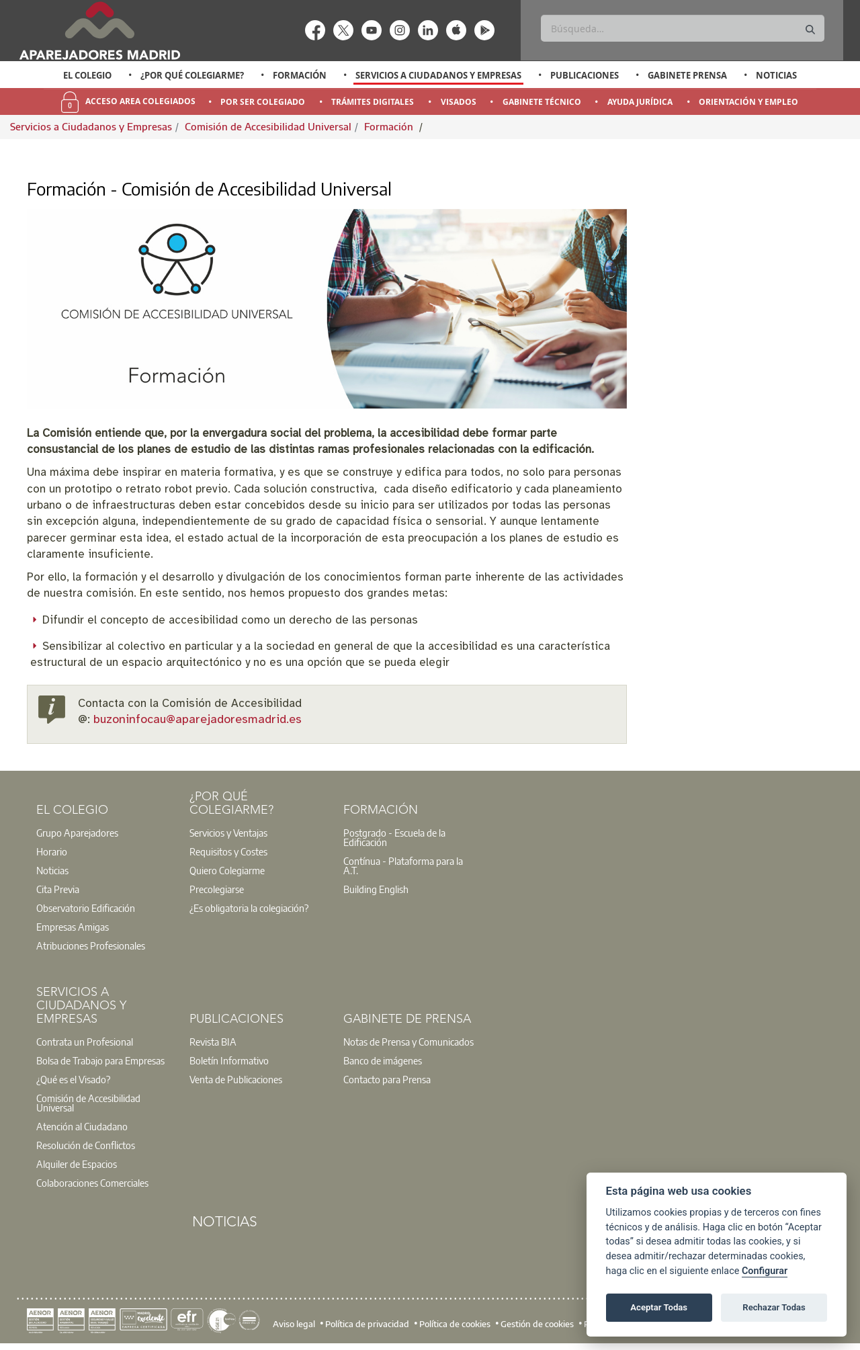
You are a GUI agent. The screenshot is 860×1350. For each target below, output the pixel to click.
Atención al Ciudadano (82, 1126)
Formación (300, 75)
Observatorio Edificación (85, 908)
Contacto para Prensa (387, 1079)
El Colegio (87, 75)
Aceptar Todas (658, 1307)
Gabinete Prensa (687, 75)
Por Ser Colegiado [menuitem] (262, 102)
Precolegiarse (216, 889)
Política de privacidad (367, 1323)
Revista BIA (212, 1042)
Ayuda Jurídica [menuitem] (640, 102)
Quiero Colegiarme (227, 870)
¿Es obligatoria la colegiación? (248, 908)
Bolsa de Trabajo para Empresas (100, 1060)
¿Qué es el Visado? (73, 1079)
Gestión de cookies (537, 1323)
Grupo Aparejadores (77, 833)
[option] (87, 75)
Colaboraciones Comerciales (92, 1183)
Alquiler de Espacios (76, 1164)
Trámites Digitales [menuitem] (372, 102)
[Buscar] (682, 28)
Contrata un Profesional (84, 1042)
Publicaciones (584, 75)
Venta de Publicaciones (235, 1079)
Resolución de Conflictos (85, 1145)
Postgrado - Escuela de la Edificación (394, 837)
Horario (51, 851)
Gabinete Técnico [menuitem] (542, 102)
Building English (375, 889)
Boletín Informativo (229, 1060)
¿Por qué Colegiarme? (192, 75)
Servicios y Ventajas (228, 833)
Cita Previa (57, 889)
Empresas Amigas (72, 927)
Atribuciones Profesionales (90, 945)
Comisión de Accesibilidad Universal (268, 126)
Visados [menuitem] (458, 102)
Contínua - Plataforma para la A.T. (403, 865)
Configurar (764, 1271)
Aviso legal (294, 1323)
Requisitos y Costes (228, 851)
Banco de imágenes (382, 1060)
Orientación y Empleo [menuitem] (748, 102)
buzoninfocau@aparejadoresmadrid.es (197, 720)
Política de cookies (454, 1323)
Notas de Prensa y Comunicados (408, 1042)
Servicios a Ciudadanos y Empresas (438, 75)
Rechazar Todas (774, 1307)
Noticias (776, 75)
